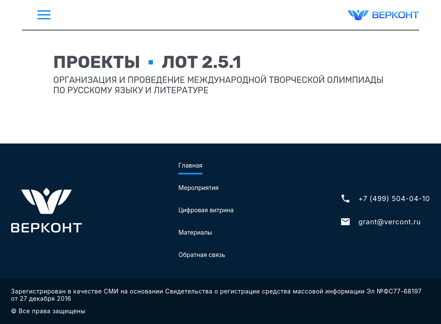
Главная (190, 165)
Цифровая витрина (205, 210)
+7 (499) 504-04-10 (385, 198)
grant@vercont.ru (380, 222)
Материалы (195, 232)
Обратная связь (201, 254)
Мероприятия (198, 187)
